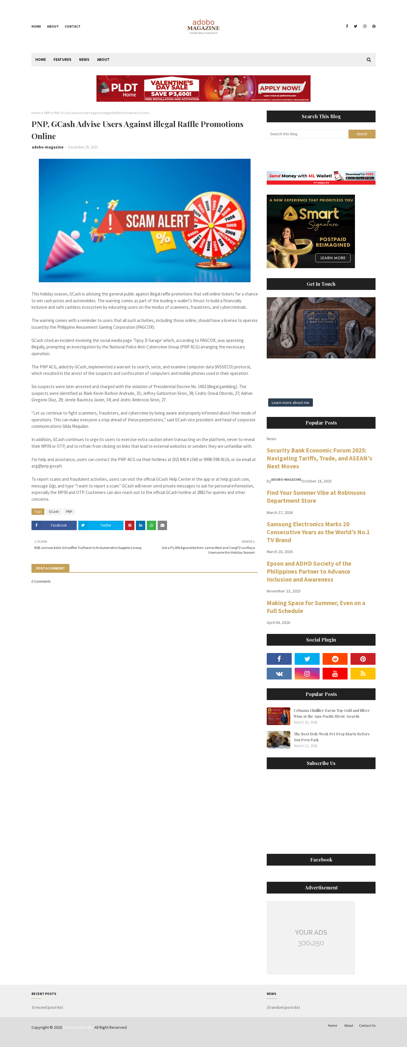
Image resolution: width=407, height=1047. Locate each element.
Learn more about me (290, 402)
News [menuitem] (84, 59)
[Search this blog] (307, 134)
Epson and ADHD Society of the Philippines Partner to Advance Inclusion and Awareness (309, 571)
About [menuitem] (103, 59)
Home (36, 26)
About (53, 26)
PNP (47, 113)
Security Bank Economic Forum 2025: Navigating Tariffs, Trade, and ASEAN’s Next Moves (319, 458)
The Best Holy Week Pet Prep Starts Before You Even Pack (332, 736)
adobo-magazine (48, 147)
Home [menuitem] (40, 59)
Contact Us (367, 1025)
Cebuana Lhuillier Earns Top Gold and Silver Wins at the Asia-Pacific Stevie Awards (332, 713)
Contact (73, 26)
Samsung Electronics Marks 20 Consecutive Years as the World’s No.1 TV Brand (318, 532)
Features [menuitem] (62, 59)
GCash (54, 511)
